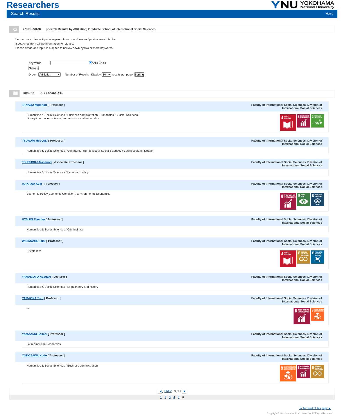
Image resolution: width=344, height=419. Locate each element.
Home (329, 13)
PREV (168, 391)
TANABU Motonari (34, 104)
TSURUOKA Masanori (37, 162)
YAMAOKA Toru (32, 298)
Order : (45, 74)
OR (102, 63)
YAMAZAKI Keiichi (34, 334)
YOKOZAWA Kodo (34, 355)
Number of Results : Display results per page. (99, 74)
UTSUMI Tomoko (33, 219)
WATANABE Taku (33, 241)
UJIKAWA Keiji (32, 183)
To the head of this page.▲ (315, 408)
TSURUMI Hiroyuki (34, 140)
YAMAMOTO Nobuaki (36, 276)
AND (94, 63)
